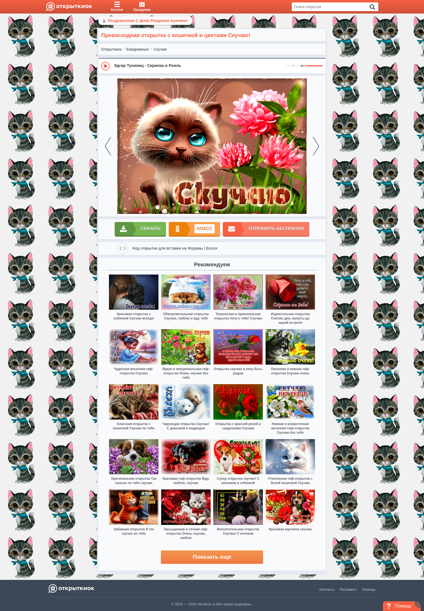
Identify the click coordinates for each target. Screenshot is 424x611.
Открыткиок (111, 49)
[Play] (105, 66)
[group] (212, 65)
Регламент (348, 589)
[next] (316, 146)
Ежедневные (137, 49)
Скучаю (160, 49)
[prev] (108, 146)
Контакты (326, 589)
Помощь (369, 589)
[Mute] (302, 66)
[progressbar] (314, 66)
